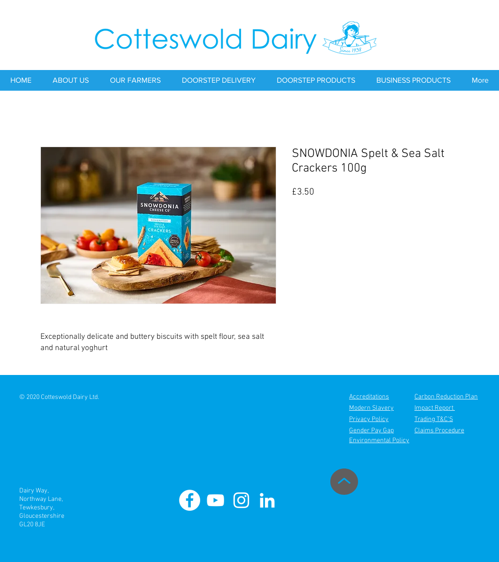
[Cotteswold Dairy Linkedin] (267, 500)
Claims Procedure (439, 431)
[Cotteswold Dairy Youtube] (215, 500)
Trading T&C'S (433, 419)
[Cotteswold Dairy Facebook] (189, 500)
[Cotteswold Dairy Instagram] (241, 500)
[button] (70, 80)
